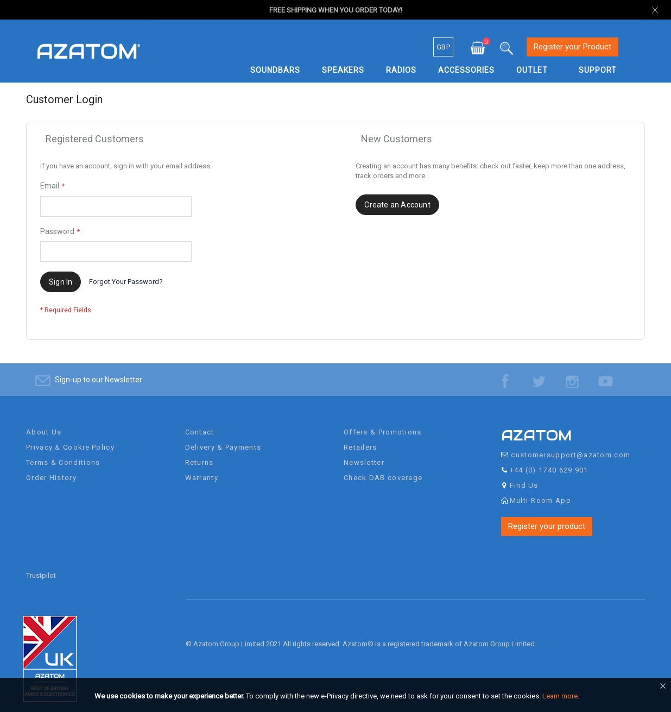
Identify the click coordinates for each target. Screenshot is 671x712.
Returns (199, 455)
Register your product (546, 519)
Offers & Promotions (383, 425)
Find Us (524, 478)
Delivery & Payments (223, 440)
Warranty (201, 471)
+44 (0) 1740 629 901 (549, 463)
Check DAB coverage (383, 471)
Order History (51, 471)
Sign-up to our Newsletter (98, 372)
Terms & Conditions (63, 455)
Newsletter (364, 455)
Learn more (560, 696)
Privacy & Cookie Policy (70, 440)
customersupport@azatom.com (570, 448)
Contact (199, 425)
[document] (337, 696)
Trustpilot (41, 569)
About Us (43, 425)
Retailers (360, 440)
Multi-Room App (540, 493)
